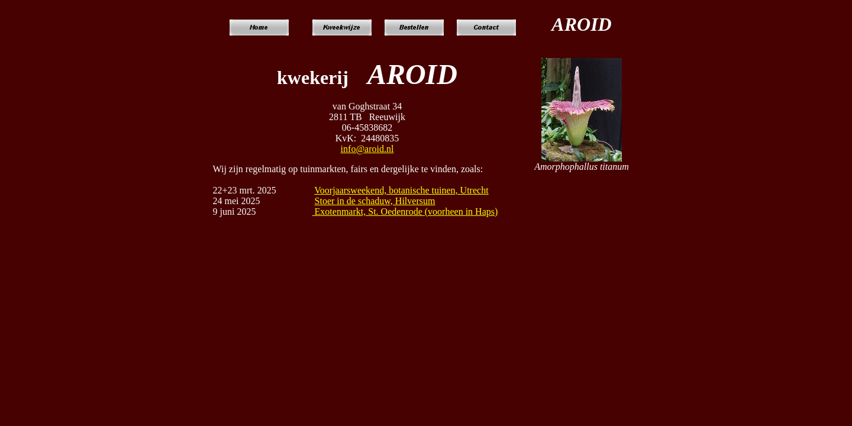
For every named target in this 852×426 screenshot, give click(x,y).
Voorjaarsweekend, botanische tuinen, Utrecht (401, 190)
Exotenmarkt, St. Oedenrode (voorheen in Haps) (405, 211)
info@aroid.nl (367, 149)
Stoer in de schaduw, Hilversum (375, 201)
